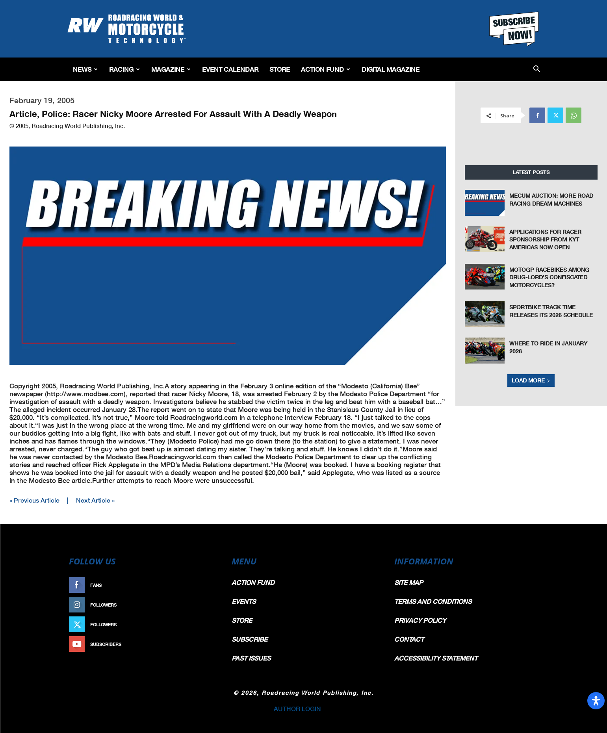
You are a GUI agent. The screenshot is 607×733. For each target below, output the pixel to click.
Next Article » (95, 500)
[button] (536, 69)
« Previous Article (34, 500)
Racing (124, 69)
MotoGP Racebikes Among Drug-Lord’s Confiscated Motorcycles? (549, 277)
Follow (204, 604)
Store (279, 69)
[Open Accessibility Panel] (596, 700)
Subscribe (200, 644)
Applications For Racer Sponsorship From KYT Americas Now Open (545, 239)
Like (208, 585)
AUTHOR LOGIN (297, 708)
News (85, 69)
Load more (531, 380)
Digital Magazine (391, 69)
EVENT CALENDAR (230, 69)
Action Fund (325, 69)
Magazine (171, 69)
